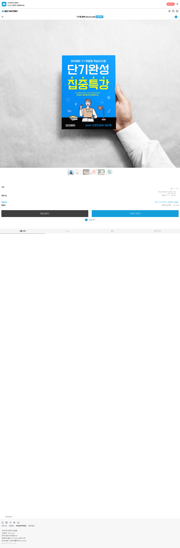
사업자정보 (31, 526)
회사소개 (4, 526)
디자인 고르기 (135, 213)
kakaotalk (3, 522)
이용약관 (11, 526)
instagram (10, 522)
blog (18, 522)
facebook (6, 522)
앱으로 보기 (171, 4)
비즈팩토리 (10, 11)
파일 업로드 (44, 213)
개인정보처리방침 (21, 526)
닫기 (177, 4)
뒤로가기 (3, 17)
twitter (14, 522)
